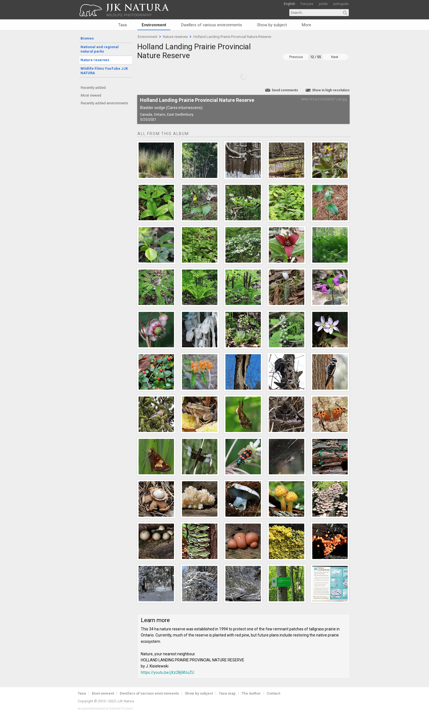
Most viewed (91, 95)
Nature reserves (94, 60)
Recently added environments (104, 103)
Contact (273, 693)
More (306, 24)
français (307, 4)
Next (334, 57)
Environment (154, 24)
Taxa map (227, 693)
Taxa (122, 24)
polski (323, 4)
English (289, 4)
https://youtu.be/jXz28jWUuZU (167, 672)
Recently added (93, 88)
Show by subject (272, 24)
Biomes (87, 38)
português (341, 4)
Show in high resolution (330, 90)
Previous (296, 57)
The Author (251, 693)
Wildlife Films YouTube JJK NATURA (104, 70)
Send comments (285, 90)
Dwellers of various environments (211, 24)
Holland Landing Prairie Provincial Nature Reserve (232, 37)
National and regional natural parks (99, 49)
